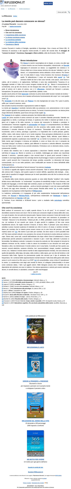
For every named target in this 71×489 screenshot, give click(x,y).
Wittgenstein (37, 191)
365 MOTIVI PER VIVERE (35, 459)
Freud (43, 124)
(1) (64, 77)
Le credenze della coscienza (15, 42)
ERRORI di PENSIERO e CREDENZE (35, 381)
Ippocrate (25, 94)
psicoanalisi (33, 124)
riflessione (40, 89)
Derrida (20, 198)
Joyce (13, 153)
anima (65, 75)
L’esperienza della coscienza (16, 35)
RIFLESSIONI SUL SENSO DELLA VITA (35, 421)
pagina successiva (15, 26)
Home (2, 9)
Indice (15, 16)
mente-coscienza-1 (24, 9)
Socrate (66, 65)
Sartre (65, 195)
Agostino (14, 108)
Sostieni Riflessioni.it (35, 472)
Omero (25, 63)
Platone (30, 101)
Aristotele (8, 101)
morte (60, 77)
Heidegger (56, 195)
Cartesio (7, 115)
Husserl (13, 195)
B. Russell (5, 167)
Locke (4, 117)
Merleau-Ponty (24, 195)
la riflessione (11, 9)
